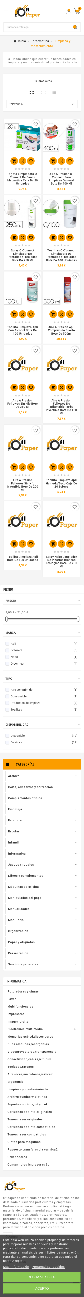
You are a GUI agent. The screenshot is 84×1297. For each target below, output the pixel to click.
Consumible (44, 696)
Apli (44, 643)
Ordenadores (17, 1157)
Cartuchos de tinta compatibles (31, 1127)
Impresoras (16, 1014)
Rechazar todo (42, 1277)
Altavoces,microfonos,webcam (31, 1074)
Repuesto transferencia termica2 (33, 1149)
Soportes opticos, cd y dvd (27, 1104)
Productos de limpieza (44, 703)
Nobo (44, 657)
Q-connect (44, 663)
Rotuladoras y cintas (23, 991)
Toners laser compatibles (27, 1134)
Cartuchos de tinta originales (30, 1112)
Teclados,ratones (21, 1066)
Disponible (44, 735)
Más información (16, 1266)
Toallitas (44, 709)
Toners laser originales (25, 1119)
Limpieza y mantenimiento (28, 1089)
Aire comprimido (44, 689)
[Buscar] (37, 27)
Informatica (16, 981)
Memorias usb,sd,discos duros (30, 1036)
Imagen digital (19, 1021)
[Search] (75, 27)
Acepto (42, 1288)
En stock (44, 742)
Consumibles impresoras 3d (29, 1164)
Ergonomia (16, 1081)
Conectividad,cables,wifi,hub (29, 1059)
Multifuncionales (20, 1006)
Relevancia (42, 104)
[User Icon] (68, 11)
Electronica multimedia (25, 1029)
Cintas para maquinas (24, 1142)
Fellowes (44, 650)
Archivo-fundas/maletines (27, 1096)
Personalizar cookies (48, 1266)
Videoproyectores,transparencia (32, 1051)
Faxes (12, 999)
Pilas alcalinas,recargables (28, 1044)
